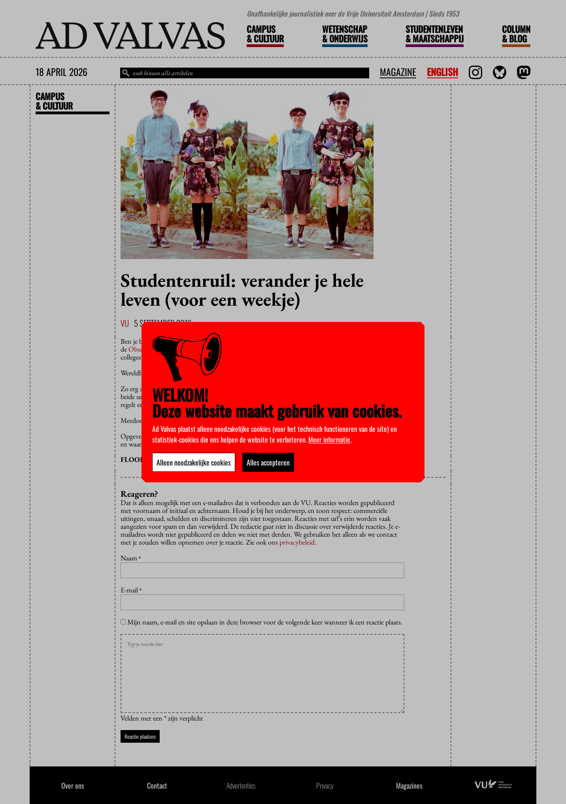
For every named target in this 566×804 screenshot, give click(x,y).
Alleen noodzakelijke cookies (194, 462)
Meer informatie (329, 439)
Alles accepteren (268, 462)
